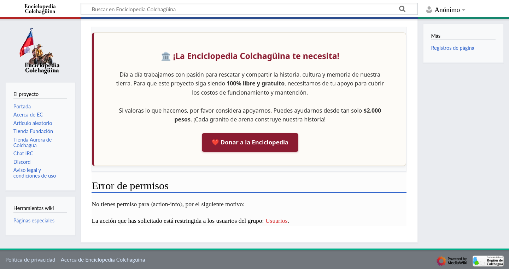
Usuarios (276, 220)
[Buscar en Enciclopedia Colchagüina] (249, 8)
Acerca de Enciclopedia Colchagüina (103, 259)
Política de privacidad (30, 259)
